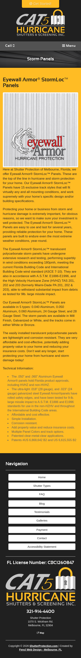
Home (42, 477)
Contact (42, 538)
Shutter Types (41, 485)
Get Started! (40, 4)
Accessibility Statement (41, 546)
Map (40, 633)
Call (10, 46)
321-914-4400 (40, 611)
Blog (42, 503)
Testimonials (42, 512)
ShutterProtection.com (43, 645)
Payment (41, 529)
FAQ (42, 494)
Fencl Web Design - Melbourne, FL (40, 649)
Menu (69, 46)
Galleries (41, 520)
